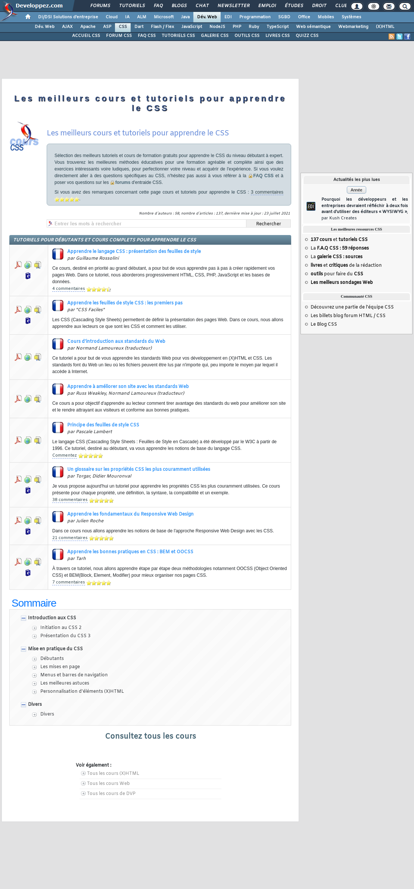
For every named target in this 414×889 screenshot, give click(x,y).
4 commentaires (68, 288)
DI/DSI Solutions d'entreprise (68, 17)
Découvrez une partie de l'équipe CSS (352, 307)
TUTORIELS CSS (178, 35)
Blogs (179, 6)
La (340, 248)
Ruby (254, 26)
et (339, 240)
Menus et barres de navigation (74, 675)
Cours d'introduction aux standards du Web (116, 342)
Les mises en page (60, 667)
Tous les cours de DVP (111, 794)
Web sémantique (313, 26)
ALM (141, 17)
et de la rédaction (346, 266)
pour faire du (337, 274)
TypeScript (278, 26)
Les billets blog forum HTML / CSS (348, 316)
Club (341, 6)
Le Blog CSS (324, 325)
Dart (138, 26)
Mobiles (326, 17)
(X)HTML (385, 26)
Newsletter (233, 6)
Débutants (52, 659)
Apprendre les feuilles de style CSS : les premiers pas (125, 303)
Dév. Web (207, 17)
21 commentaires (70, 538)
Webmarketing (353, 26)
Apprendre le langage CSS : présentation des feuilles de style (134, 252)
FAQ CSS (147, 35)
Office (304, 17)
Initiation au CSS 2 (60, 628)
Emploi (266, 6)
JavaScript (191, 26)
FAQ (158, 6)
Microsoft (164, 17)
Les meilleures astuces (64, 683)
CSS (123, 26)
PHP (237, 26)
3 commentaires (267, 192)
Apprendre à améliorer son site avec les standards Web (128, 387)
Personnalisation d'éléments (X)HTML (82, 692)
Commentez (64, 455)
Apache (88, 26)
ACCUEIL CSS (86, 35)
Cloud (112, 17)
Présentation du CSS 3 (65, 636)
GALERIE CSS (214, 35)
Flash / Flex (162, 26)
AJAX (67, 26)
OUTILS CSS (246, 35)
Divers (35, 705)
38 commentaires (70, 500)
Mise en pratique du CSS (55, 649)
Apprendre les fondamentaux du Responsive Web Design (130, 514)
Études (294, 6)
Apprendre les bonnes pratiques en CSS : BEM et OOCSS (130, 552)
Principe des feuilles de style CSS (103, 425)
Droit (319, 6)
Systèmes (351, 17)
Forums (99, 6)
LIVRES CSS (277, 35)
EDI (228, 17)
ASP (107, 26)
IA (127, 17)
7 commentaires (68, 582)
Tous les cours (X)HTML (113, 774)
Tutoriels (131, 6)
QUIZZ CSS (307, 35)
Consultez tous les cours (150, 737)
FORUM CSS (119, 35)
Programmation (255, 17)
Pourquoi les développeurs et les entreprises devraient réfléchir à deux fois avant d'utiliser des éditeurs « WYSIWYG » (364, 209)
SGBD (284, 17)
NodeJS (217, 26)
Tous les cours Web (108, 784)
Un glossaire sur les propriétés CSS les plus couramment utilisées (138, 470)
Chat (201, 6)
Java (185, 17)
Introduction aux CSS (52, 618)
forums (123, 182)
